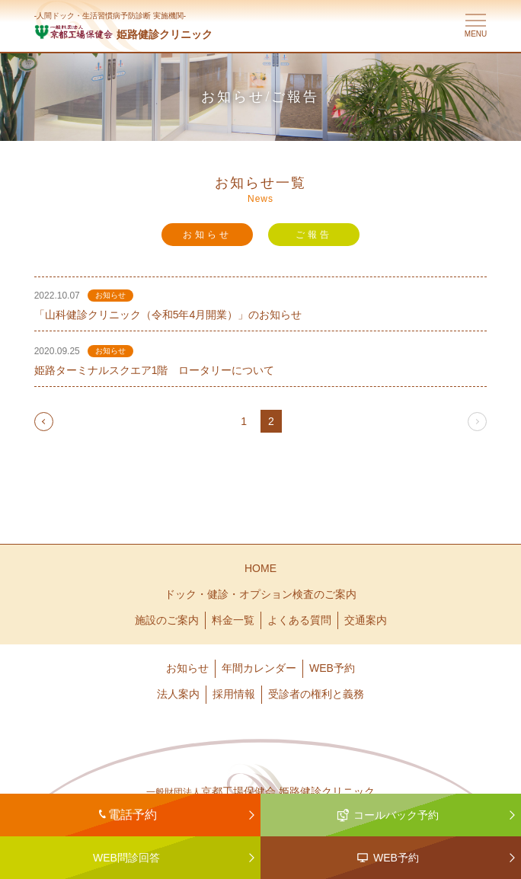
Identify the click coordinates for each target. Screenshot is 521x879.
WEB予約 (332, 668)
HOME (260, 568)
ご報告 (314, 234)
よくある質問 (299, 620)
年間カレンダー (259, 668)
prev (44, 421)
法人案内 (178, 694)
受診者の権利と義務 (316, 694)
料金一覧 (233, 620)
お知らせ (207, 234)
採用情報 (234, 694)
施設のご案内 (167, 620)
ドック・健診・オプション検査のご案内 (260, 594)
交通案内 (365, 620)
